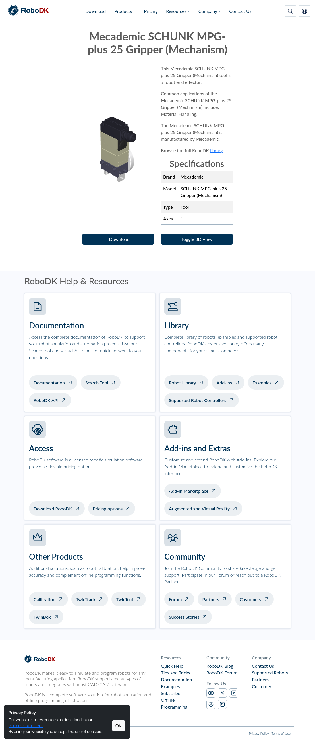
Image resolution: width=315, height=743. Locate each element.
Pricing (151, 11)
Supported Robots (270, 672)
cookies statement (26, 725)
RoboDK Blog (219, 666)
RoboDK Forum (221, 672)
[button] (304, 11)
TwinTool (124, 599)
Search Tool (96, 382)
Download (95, 11)
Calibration (44, 599)
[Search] (290, 11)
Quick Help (172, 666)
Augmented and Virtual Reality (199, 508)
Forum (175, 599)
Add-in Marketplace (188, 491)
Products (123, 11)
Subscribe (170, 693)
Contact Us (240, 11)
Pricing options (108, 508)
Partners (210, 599)
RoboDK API (46, 400)
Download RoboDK (53, 508)
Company (207, 11)
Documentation (49, 382)
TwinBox (42, 617)
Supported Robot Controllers (197, 400)
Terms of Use (281, 733)
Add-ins (224, 382)
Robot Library (182, 382)
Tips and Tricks (175, 672)
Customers (250, 599)
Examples (262, 382)
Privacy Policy (259, 733)
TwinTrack (86, 599)
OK (118, 726)
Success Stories (184, 617)
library (216, 150)
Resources (176, 11)
